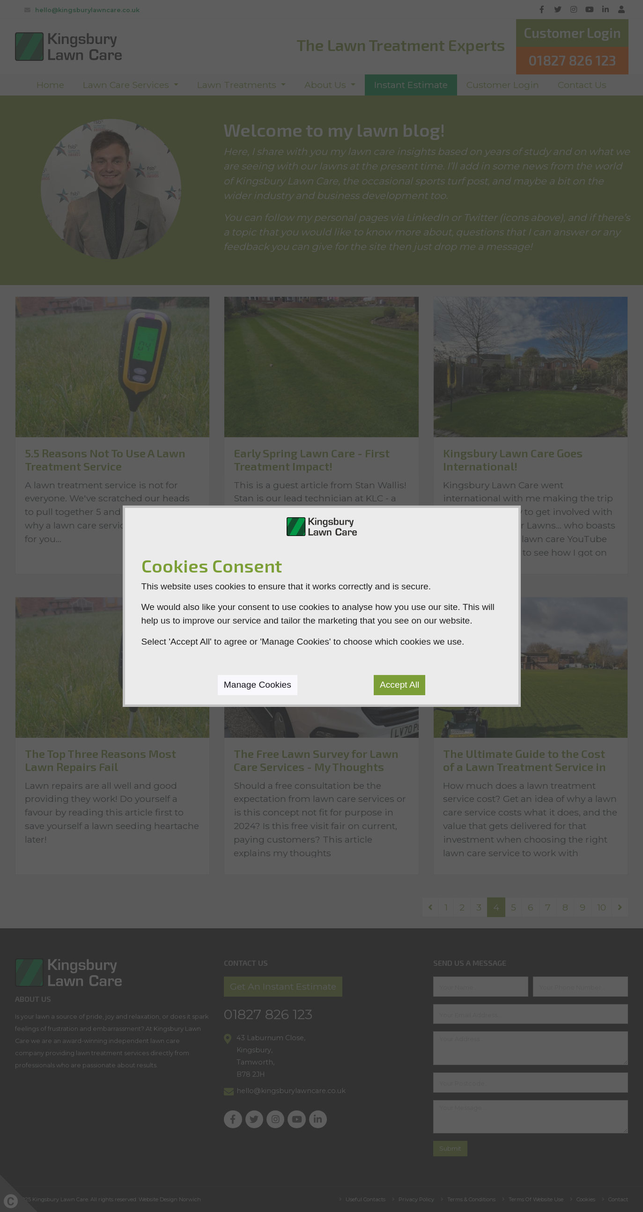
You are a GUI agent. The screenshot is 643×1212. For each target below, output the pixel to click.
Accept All (399, 685)
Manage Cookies (257, 685)
